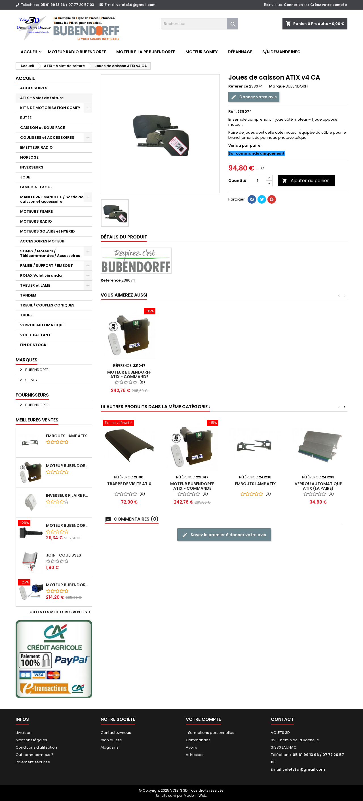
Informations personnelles (210, 732)
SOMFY (30, 380)
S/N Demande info (281, 52)
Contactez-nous (116, 732)
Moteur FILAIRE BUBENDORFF (145, 52)
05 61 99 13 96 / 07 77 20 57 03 (67, 4)
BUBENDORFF (36, 369)
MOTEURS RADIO (36, 221)
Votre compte (203, 719)
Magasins (110, 747)
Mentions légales (31, 740)
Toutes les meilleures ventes (59, 612)
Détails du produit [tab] (124, 237)
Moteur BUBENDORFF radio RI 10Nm (68, 585)
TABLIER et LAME (35, 285)
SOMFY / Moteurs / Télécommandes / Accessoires (50, 253)
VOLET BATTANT (35, 335)
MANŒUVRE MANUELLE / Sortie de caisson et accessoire (51, 199)
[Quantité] (257, 180)
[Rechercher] (199, 23)
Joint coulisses (63, 555)
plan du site (111, 740)
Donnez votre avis (254, 97)
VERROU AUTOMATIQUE (42, 325)
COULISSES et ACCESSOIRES (47, 137)
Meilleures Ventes (37, 420)
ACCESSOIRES (33, 88)
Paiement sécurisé (33, 762)
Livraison (23, 732)
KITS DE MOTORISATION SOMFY (50, 107)
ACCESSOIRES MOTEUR (42, 241)
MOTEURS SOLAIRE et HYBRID (47, 231)
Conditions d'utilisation (36, 747)
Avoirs (191, 747)
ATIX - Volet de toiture (42, 98)
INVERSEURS (31, 167)
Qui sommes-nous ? (34, 754)
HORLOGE (29, 157)
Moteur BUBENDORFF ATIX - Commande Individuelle (192, 376)
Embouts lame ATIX (66, 436)
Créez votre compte (328, 4)
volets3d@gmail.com (135, 4)
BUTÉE (25, 117)
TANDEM (28, 295)
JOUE (25, 177)
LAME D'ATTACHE (36, 187)
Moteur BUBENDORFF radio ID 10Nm (68, 465)
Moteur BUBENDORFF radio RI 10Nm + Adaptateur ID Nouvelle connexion (68, 525)
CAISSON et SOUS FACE (42, 127)
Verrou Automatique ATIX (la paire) (129, 374)
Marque (277, 86)
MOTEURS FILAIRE (36, 211)
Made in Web (195, 795)
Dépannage (240, 52)
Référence (238, 86)
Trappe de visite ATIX (129, 484)
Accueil (29, 52)
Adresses (194, 754)
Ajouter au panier (305, 180)
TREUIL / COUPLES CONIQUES (47, 305)
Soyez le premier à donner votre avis (224, 535)
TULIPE (26, 315)
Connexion (293, 4)
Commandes (198, 740)
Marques (26, 360)
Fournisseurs (32, 395)
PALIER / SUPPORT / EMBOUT (46, 265)
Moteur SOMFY (201, 52)
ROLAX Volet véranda (41, 275)
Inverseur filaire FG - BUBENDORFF (68, 495)
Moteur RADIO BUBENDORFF (77, 52)
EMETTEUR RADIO (36, 147)
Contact (282, 719)
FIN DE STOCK (33, 345)
